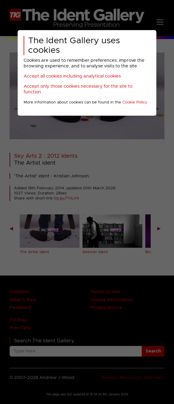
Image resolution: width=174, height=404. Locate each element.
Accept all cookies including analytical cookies (72, 76)
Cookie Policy (134, 102)
